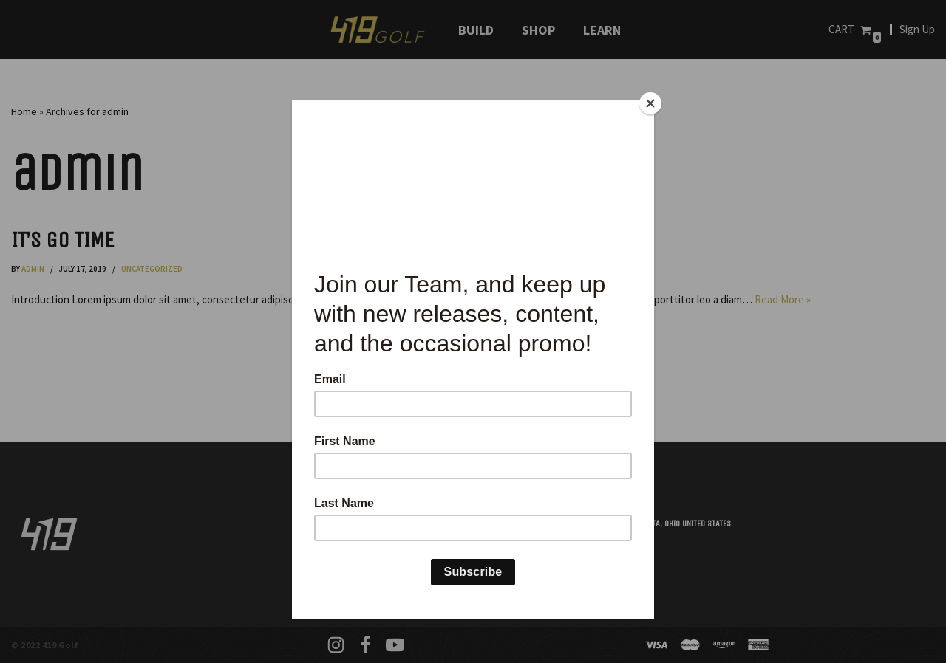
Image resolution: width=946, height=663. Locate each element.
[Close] (650, 103)
